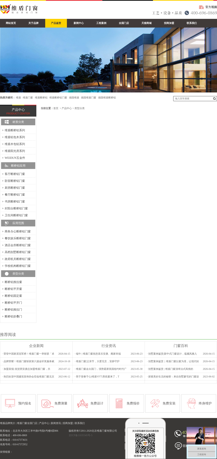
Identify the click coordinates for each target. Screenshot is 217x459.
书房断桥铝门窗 (15, 201)
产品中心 (67, 108)
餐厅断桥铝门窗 (15, 194)
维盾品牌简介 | (8, 423)
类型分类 (80, 108)
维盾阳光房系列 (15, 150)
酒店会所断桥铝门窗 (18, 245)
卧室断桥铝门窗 (15, 180)
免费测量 (60, 403)
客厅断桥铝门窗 (15, 173)
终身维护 (205, 403)
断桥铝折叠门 (13, 316)
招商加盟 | (69, 423)
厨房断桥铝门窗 (15, 187)
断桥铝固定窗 (13, 295)
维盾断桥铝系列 (15, 130)
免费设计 (96, 403)
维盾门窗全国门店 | (28, 423)
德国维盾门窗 (88, 97)
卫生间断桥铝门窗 (16, 215)
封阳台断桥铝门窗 (16, 208)
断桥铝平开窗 (13, 288)
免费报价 (133, 403)
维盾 (18, 97)
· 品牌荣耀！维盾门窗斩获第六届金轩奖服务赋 (28, 361)
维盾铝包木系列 (15, 137)
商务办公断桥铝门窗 (18, 231)
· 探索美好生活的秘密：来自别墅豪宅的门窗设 (173, 376)
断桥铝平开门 (13, 302)
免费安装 (169, 403)
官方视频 (211, 7)
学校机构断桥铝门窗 (18, 265)
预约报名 (24, 403)
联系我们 (80, 423)
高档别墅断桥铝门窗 (18, 252)
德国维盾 (74, 97)
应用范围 (18, 223)
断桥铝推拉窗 (13, 282)
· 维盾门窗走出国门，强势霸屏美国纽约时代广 (101, 369)
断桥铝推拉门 (13, 309)
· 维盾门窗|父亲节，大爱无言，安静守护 (97, 361)
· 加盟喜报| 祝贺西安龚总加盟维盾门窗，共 (26, 369)
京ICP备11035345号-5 (80, 435)
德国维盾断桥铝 (107, 97)
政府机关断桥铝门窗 (18, 258)
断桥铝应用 (18, 165)
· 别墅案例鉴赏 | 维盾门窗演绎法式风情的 (170, 369)
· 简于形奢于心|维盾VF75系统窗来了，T (97, 376)
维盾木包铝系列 (15, 144)
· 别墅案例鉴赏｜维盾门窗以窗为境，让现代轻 (173, 361)
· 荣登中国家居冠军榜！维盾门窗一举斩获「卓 (28, 353)
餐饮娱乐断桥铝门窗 (18, 238)
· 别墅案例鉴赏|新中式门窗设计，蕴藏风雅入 (172, 353)
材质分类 (18, 121)
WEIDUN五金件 (15, 157)
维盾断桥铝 (41, 97)
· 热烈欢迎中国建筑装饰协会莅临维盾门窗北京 (28, 376)
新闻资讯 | (57, 423)
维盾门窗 (28, 97)
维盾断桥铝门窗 (58, 97)
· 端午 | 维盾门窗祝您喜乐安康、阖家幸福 (98, 353)
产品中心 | (45, 423)
